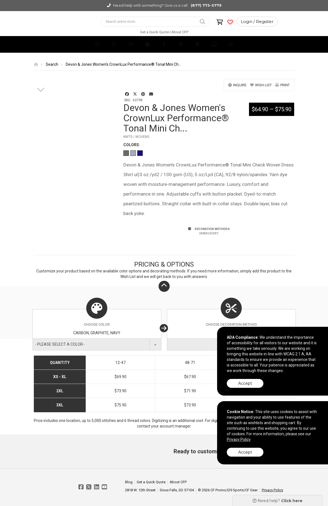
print (282, 85)
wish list (261, 85)
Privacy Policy (272, 490)
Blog (129, 482)
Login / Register (257, 21)
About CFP (179, 32)
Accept (245, 383)
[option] (41, 79)
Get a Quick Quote (154, 32)
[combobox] (97, 344)
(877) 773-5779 (206, 5)
